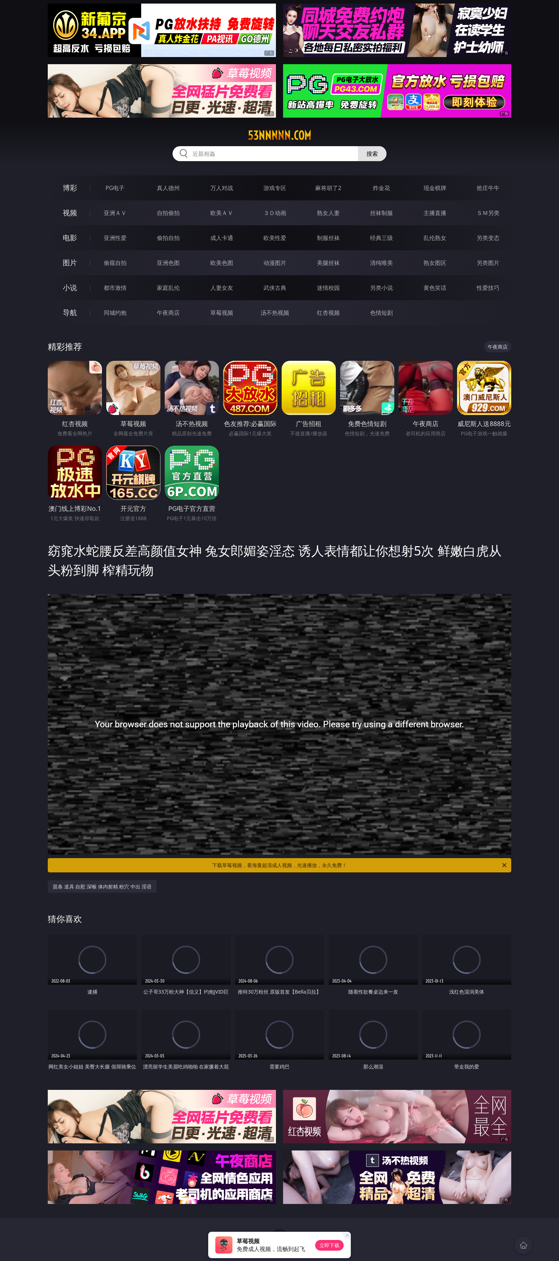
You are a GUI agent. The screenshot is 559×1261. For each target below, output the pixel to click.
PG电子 (115, 188)
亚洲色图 (168, 263)
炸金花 (381, 188)
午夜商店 (168, 313)
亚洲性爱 (115, 238)
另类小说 (381, 288)
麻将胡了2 (328, 188)
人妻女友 (221, 288)
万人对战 (221, 188)
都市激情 (115, 288)
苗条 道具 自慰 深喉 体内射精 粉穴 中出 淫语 (102, 886)
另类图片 (488, 263)
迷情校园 (328, 288)
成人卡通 (221, 238)
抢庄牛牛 (488, 188)
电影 (70, 237)
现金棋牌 (435, 188)
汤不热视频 (275, 313)
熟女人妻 (328, 213)
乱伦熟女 (435, 238)
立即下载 (329, 1245)
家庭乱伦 (168, 288)
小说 (70, 287)
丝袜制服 (381, 213)
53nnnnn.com (279, 135)
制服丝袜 (328, 238)
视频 (70, 212)
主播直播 (435, 213)
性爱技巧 (488, 288)
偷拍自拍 (168, 238)
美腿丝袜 (328, 263)
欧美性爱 (274, 238)
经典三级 (381, 238)
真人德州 (168, 188)
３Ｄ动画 (274, 213)
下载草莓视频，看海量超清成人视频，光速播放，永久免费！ (360, 865)
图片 (70, 262)
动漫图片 (274, 263)
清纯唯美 (381, 263)
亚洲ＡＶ (115, 213)
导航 (70, 312)
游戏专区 (274, 188)
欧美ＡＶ (221, 213)
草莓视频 (221, 313)
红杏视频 (328, 313)
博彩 (70, 188)
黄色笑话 (435, 288)
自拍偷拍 (168, 213)
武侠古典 (274, 288)
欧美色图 (221, 263)
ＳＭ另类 (488, 213)
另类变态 (488, 238)
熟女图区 (435, 263)
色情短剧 (381, 313)
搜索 (372, 154)
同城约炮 (115, 313)
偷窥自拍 (115, 263)
